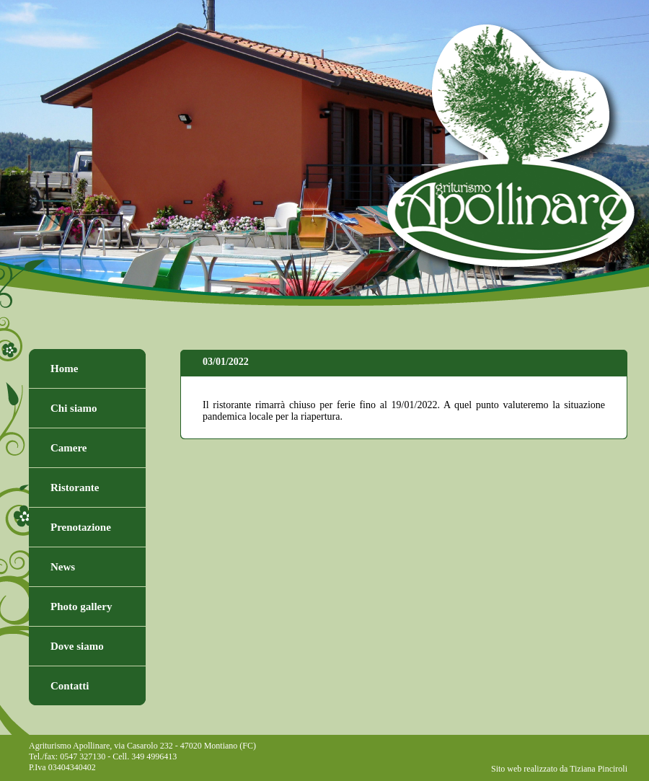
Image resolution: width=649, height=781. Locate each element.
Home (64, 368)
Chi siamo (73, 408)
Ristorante (75, 487)
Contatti (69, 686)
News (62, 567)
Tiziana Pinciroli (598, 769)
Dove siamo (77, 646)
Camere (68, 448)
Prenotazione (80, 527)
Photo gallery (81, 606)
